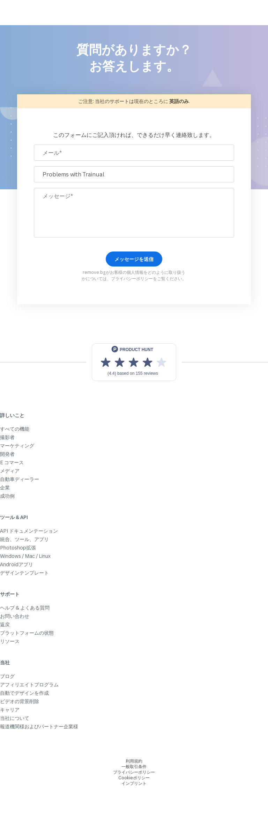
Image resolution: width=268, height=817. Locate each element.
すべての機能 (14, 428)
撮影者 (7, 437)
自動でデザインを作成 (24, 693)
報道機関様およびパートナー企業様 (39, 726)
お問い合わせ (14, 616)
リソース (10, 641)
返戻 (5, 624)
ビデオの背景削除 (19, 701)
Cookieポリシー (134, 778)
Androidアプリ (16, 564)
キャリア (10, 709)
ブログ (7, 676)
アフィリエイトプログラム (29, 684)
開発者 (7, 454)
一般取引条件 (134, 766)
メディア (10, 470)
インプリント (134, 783)
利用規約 (134, 761)
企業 (5, 487)
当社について (14, 718)
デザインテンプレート (24, 572)
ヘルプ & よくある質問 (25, 607)
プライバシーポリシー (132, 279)
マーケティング (17, 445)
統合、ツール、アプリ (24, 539)
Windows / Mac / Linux (25, 556)
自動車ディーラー (19, 479)
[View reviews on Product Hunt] (134, 362)
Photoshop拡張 (18, 547)
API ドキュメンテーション (29, 530)
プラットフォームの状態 (27, 632)
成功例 (7, 496)
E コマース (12, 462)
